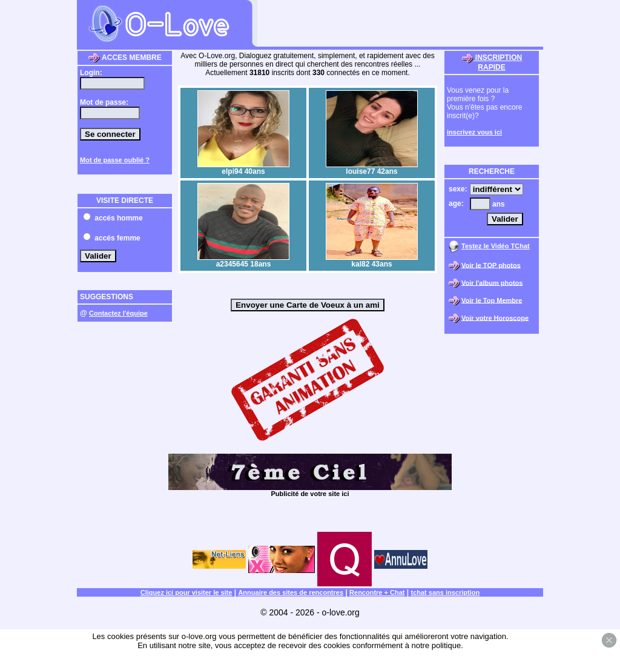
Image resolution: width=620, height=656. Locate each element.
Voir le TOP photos (491, 264)
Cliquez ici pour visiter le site (186, 592)
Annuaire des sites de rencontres (290, 592)
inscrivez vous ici (474, 132)
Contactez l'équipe (118, 313)
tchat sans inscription (445, 592)
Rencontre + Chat (376, 592)
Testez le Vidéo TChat (495, 246)
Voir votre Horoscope (495, 317)
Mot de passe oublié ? (115, 160)
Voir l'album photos (492, 282)
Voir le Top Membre (491, 299)
